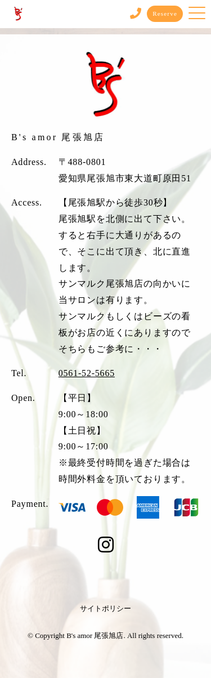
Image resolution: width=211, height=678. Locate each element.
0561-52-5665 (87, 373)
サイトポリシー (105, 608)
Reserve (164, 13)
